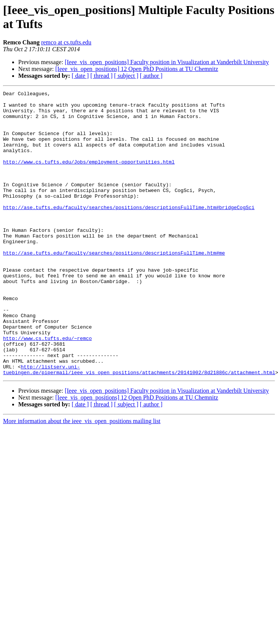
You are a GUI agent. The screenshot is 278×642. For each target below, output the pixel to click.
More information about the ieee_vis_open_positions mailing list (81, 478)
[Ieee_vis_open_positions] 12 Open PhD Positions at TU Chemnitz (136, 69)
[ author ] (151, 75)
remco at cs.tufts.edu (66, 42)
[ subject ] (126, 75)
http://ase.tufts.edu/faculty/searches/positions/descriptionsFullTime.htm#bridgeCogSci (128, 231)
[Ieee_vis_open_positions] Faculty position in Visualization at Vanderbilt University (167, 62)
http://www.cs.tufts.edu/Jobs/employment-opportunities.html (88, 176)
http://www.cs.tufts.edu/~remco (47, 388)
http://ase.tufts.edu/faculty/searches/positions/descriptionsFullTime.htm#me (114, 285)
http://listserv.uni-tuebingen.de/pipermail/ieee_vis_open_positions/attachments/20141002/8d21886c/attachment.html (139, 426)
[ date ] (80, 75)
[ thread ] (101, 75)
